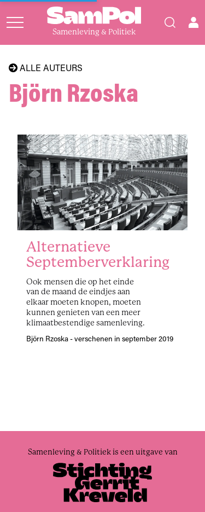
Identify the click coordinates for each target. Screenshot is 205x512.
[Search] (170, 22)
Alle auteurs (46, 67)
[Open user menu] (193, 22)
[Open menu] (15, 22)
